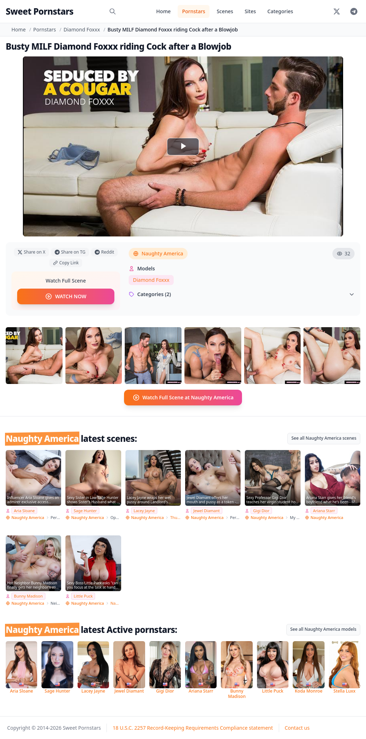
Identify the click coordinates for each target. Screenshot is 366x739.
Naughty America (158, 253)
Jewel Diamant (206, 510)
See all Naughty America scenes (323, 438)
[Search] (112, 11)
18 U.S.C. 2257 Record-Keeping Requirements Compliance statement (193, 727)
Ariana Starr (324, 510)
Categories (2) (242, 294)
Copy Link (66, 263)
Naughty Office (115, 602)
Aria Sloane (24, 510)
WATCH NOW (65, 296)
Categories (280, 11)
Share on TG (70, 252)
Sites (250, 11)
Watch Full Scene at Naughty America (183, 397)
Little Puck (83, 595)
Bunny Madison (28, 595)
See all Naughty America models (323, 629)
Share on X (31, 252)
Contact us (297, 727)
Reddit (104, 252)
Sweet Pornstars (39, 11)
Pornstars (193, 11)
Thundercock (175, 517)
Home (163, 11)
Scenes (225, 11)
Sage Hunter (85, 510)
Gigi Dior (261, 510)
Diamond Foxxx (82, 29)
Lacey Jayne (144, 510)
